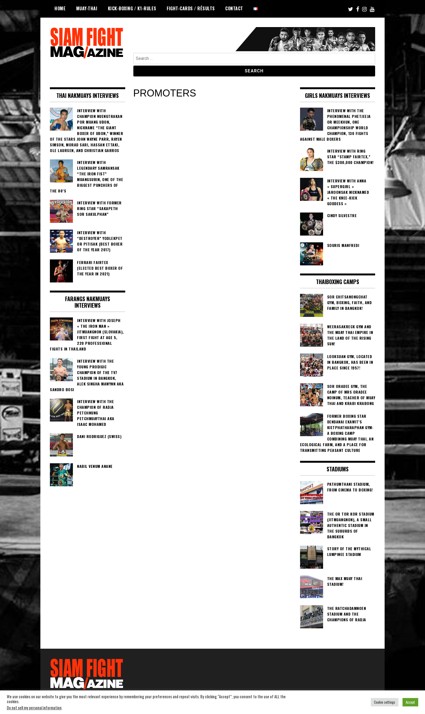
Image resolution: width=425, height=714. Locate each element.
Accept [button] (410, 702)
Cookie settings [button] (384, 702)
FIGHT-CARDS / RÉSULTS (191, 8)
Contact (234, 8)
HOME (60, 8)
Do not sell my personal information (34, 707)
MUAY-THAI (87, 8)
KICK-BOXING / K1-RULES (132, 8)
